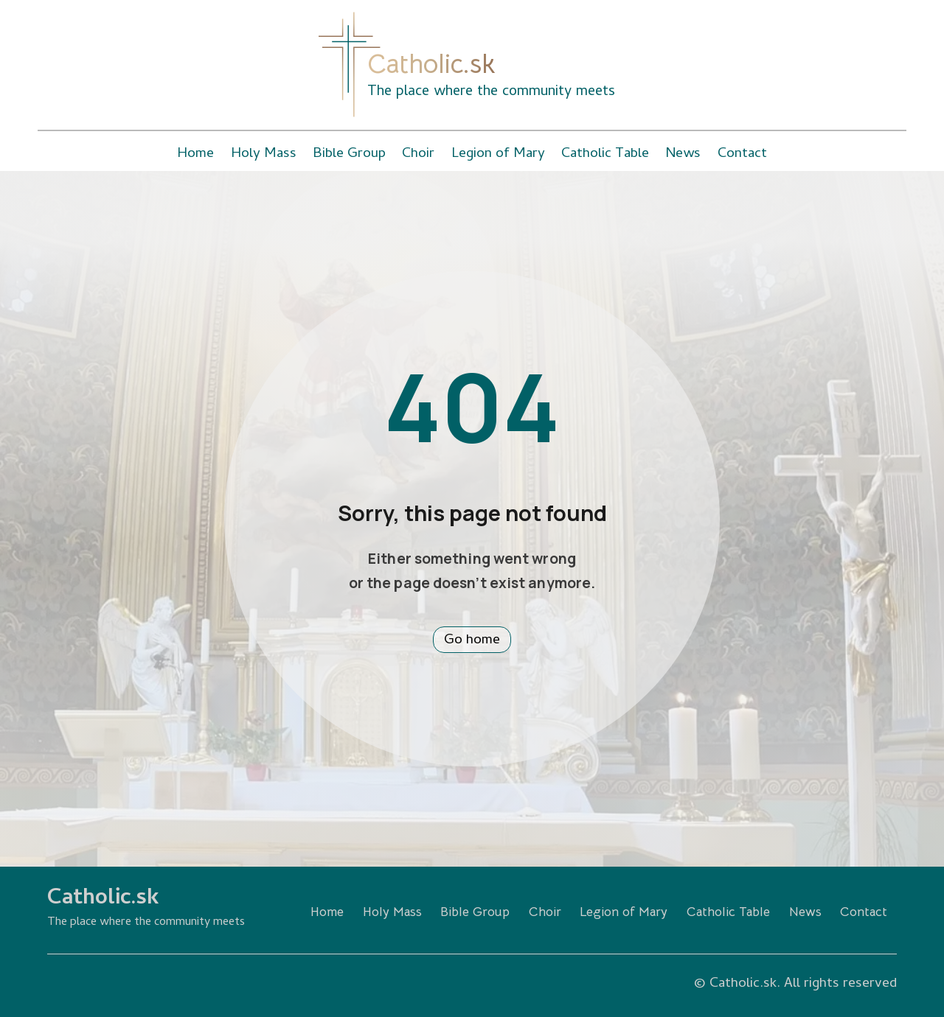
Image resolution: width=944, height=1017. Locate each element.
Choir (418, 154)
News (683, 154)
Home (195, 154)
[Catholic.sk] (350, 64)
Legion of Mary (498, 154)
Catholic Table (605, 154)
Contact (742, 154)
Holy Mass (263, 154)
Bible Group (349, 154)
